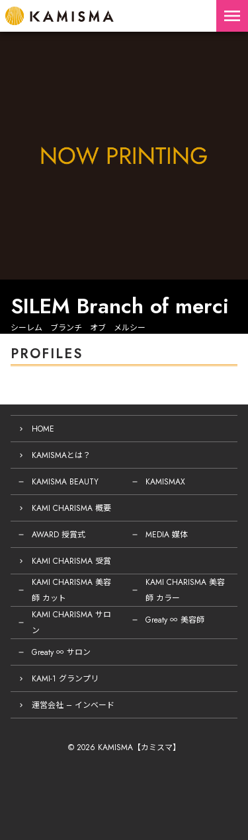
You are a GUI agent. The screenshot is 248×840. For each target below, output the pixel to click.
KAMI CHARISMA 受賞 (71, 561)
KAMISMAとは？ (61, 455)
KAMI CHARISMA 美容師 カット (71, 590)
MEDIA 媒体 (166, 535)
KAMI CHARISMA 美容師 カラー (185, 590)
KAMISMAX (165, 482)
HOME (43, 429)
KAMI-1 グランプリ (65, 679)
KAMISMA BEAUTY (65, 482)
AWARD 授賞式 (58, 535)
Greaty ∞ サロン (61, 652)
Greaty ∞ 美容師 (174, 620)
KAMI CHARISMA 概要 (71, 508)
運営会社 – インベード (73, 705)
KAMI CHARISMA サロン (71, 622)
